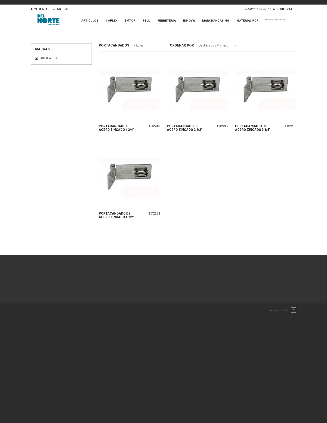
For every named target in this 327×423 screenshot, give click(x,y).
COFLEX (111, 20)
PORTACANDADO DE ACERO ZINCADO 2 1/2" (184, 129)
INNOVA (189, 20)
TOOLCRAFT (49, 58)
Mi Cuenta (39, 9)
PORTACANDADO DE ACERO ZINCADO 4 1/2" (116, 218)
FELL (146, 20)
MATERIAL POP (247, 20)
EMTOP (130, 20)
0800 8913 (282, 9)
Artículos (90, 20)
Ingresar (61, 9)
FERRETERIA (166, 20)
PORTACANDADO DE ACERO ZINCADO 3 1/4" (252, 129)
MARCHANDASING (215, 20)
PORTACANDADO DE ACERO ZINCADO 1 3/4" (116, 129)
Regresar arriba (283, 313)
